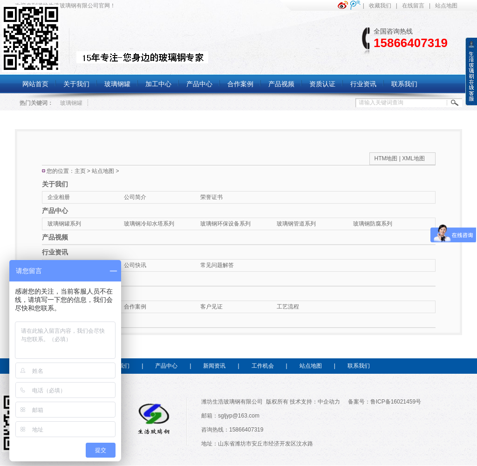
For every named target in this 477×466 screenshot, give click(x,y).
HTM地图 (386, 158)
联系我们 (359, 366)
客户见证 (211, 306)
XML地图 (413, 158)
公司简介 (135, 197)
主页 (80, 171)
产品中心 (55, 210)
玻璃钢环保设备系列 (225, 223)
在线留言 (413, 5)
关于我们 (55, 184)
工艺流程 (288, 306)
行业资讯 (55, 252)
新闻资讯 (214, 366)
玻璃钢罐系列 (64, 223)
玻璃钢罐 (71, 103)
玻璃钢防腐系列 (372, 223)
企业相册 (59, 197)
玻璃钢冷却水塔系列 (149, 223)
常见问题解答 (217, 265)
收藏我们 (380, 5)
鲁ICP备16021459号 (395, 401)
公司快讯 (135, 265)
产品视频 (55, 237)
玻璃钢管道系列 (296, 223)
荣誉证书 (211, 197)
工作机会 (263, 366)
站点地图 (446, 5)
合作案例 (135, 306)
